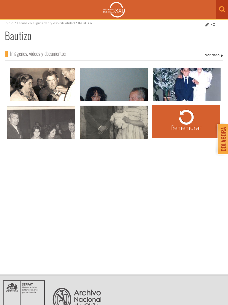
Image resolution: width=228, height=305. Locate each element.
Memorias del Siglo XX (114, 9)
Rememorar (186, 128)
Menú (6, 10)
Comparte (213, 25)
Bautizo (85, 23)
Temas (22, 23)
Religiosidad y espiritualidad (52, 23)
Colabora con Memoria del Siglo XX (221, 139)
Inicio (9, 23)
